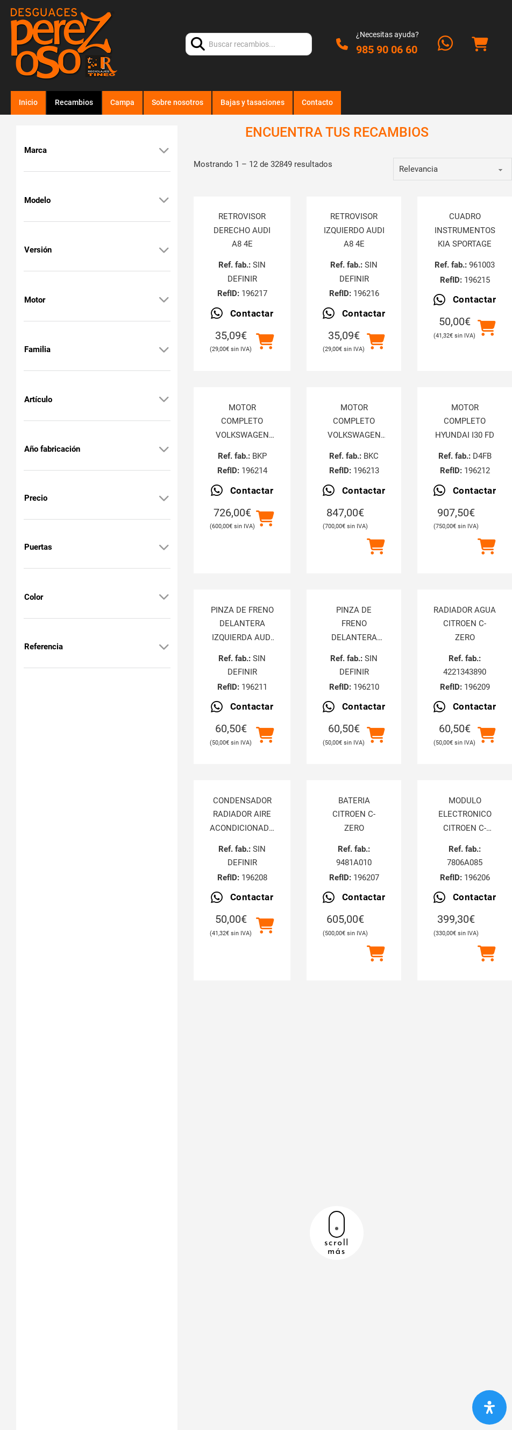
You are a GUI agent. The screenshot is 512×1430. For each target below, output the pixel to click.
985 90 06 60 (386, 49)
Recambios (74, 102)
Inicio (28, 102)
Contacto (317, 102)
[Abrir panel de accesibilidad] (489, 1407)
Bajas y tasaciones (253, 102)
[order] (452, 169)
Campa (122, 102)
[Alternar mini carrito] (480, 44)
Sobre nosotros (177, 102)
